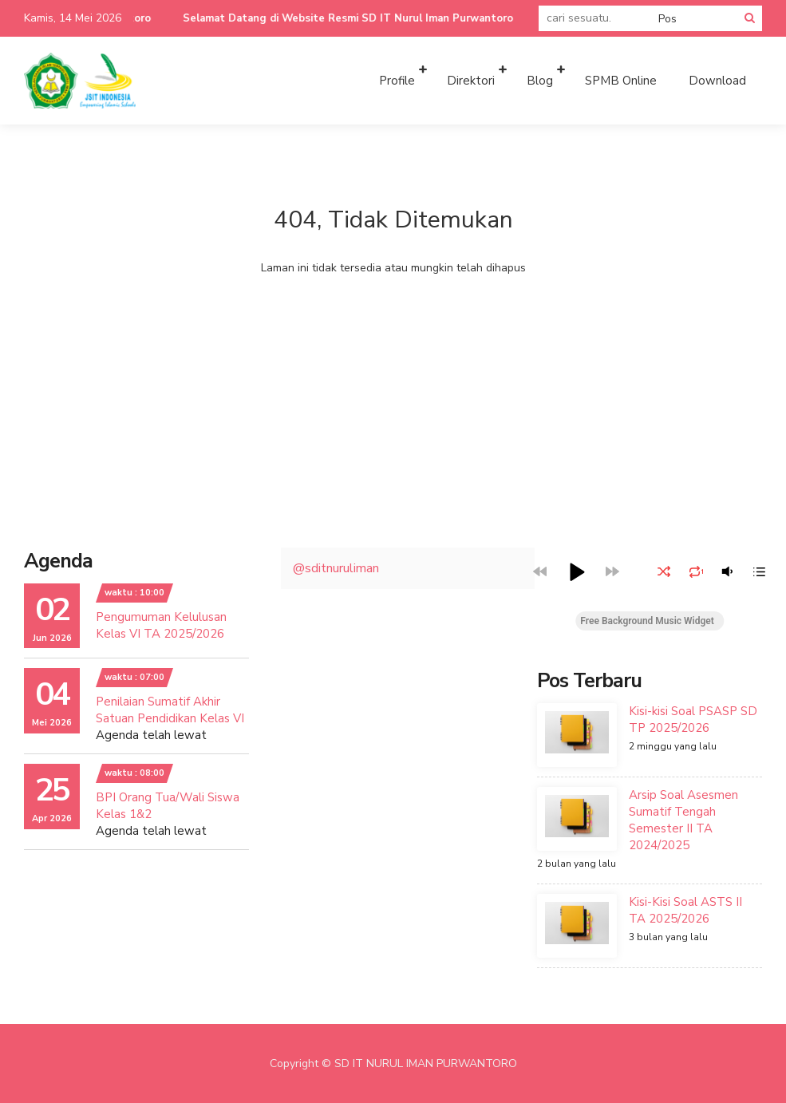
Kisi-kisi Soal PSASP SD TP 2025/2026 (693, 719)
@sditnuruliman (336, 568)
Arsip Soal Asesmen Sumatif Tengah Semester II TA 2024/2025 (683, 820)
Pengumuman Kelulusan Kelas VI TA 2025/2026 (161, 625)
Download (717, 81)
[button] (576, 571)
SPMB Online (621, 81)
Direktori (471, 81)
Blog (540, 81)
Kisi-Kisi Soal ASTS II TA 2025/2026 (685, 910)
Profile (397, 81)
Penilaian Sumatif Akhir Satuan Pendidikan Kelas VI (170, 710)
